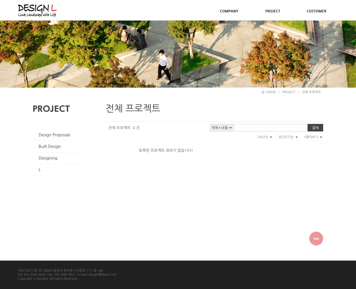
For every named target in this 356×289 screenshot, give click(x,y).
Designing (48, 158)
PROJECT (289, 92)
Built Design (50, 146)
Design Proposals (55, 135)
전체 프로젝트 (311, 92)
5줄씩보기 (311, 137)
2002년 (262, 137)
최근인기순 (286, 137)
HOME (269, 92)
